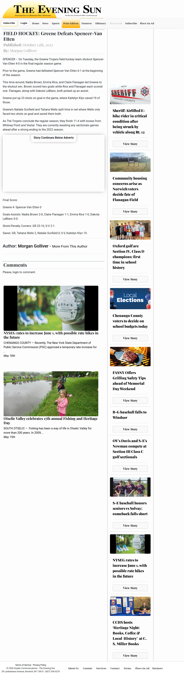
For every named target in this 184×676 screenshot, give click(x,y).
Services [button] (101, 668)
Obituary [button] (100, 23)
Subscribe (9, 23)
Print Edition (71, 23)
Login (23, 23)
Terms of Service (23, 665)
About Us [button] (73, 668)
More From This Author (69, 246)
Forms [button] (128, 668)
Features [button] (87, 23)
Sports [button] (55, 23)
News (45, 23)
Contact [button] (115, 668)
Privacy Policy (39, 665)
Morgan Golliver (34, 246)
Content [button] (88, 668)
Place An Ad (147, 23)
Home (35, 23)
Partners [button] (157, 668)
